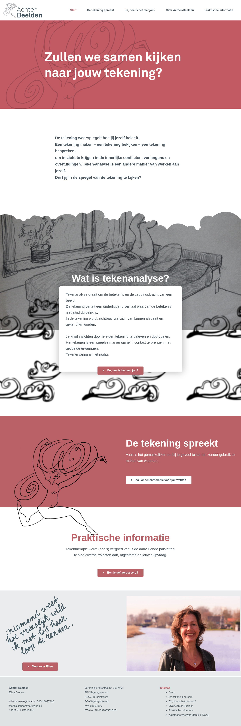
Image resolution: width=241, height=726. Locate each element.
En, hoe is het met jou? (139, 10)
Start (73, 10)
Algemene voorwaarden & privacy (188, 714)
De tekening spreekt (100, 10)
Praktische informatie (219, 10)
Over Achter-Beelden (180, 10)
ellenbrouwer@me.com (22, 701)
